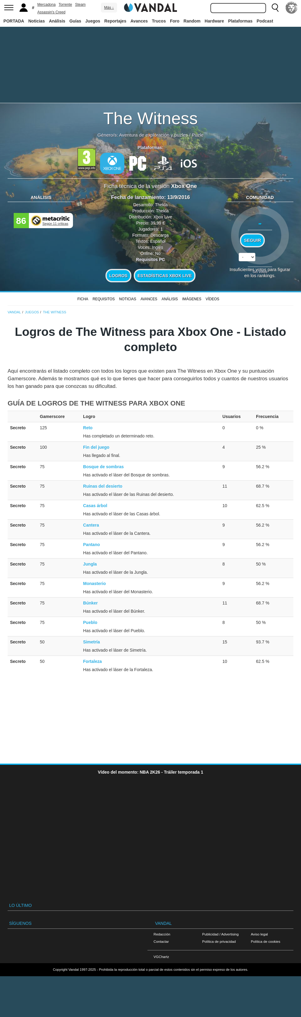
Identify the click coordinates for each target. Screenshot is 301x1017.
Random (192, 21)
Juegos (92, 21)
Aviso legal (259, 934)
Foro (174, 21)
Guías (75, 21)
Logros (118, 275)
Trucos (159, 21)
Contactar (161, 941)
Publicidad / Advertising (220, 934)
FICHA (82, 299)
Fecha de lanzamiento (137, 197)
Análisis (57, 21)
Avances (139, 21)
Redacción (162, 934)
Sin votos (260, 271)
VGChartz (161, 957)
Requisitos (103, 299)
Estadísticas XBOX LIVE (164, 275)
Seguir (252, 240)
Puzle (198, 135)
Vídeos (212, 299)
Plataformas (240, 21)
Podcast (265, 21)
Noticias (36, 21)
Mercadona (46, 4)
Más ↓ (109, 7)
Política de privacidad (219, 941)
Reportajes (115, 21)
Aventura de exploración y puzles (153, 135)
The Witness (150, 118)
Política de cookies (265, 941)
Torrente (65, 4)
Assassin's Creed (51, 12)
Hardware (214, 21)
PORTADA (13, 21)
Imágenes (191, 299)
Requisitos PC (150, 259)
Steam (80, 4)
